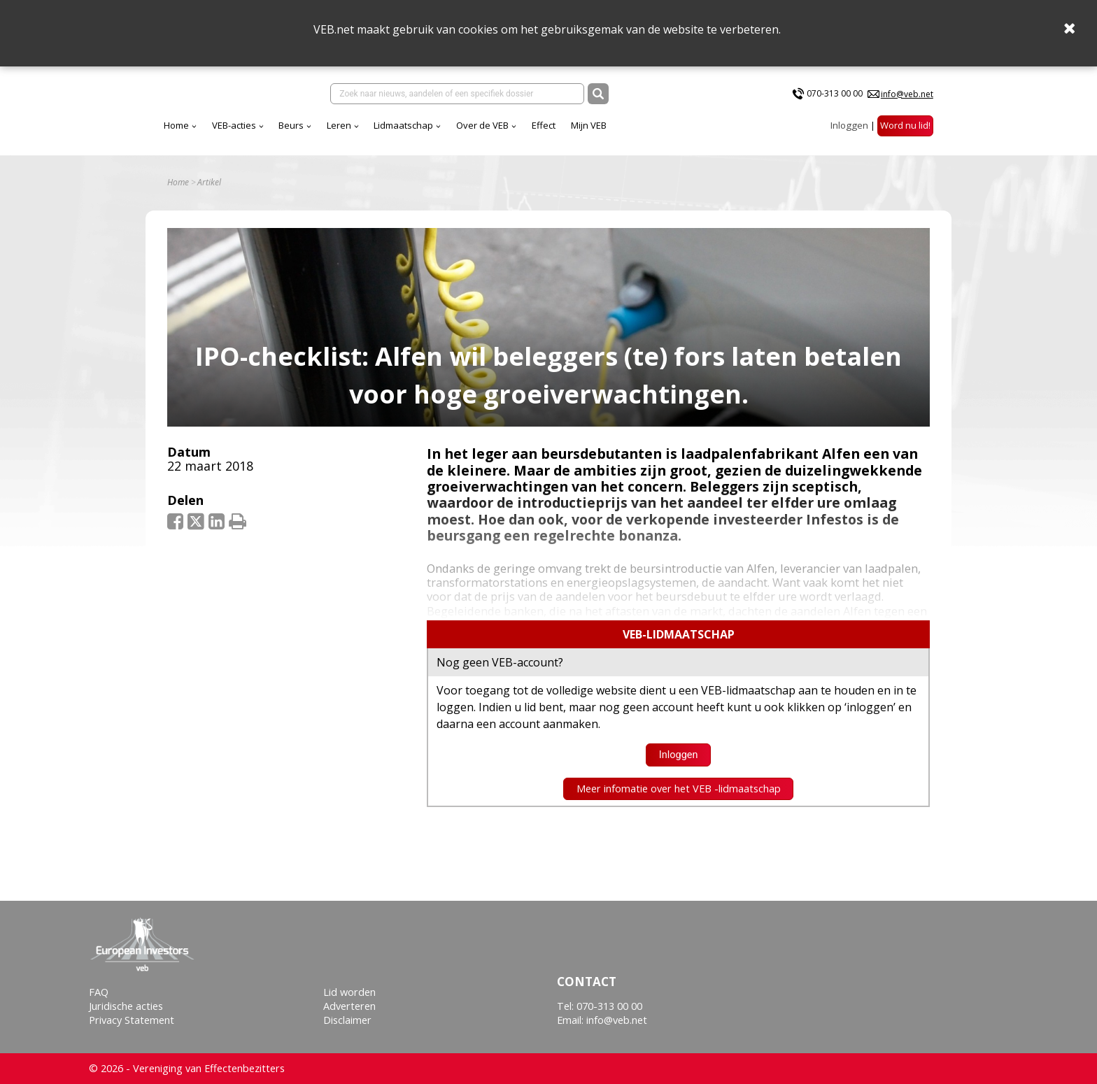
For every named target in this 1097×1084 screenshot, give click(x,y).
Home (299, 132)
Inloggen (849, 132)
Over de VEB (605, 132)
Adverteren (349, 1006)
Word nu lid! (905, 132)
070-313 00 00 (835, 97)
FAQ (98, 992)
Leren (462, 132)
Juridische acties (126, 1006)
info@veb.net (907, 97)
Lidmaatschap (526, 132)
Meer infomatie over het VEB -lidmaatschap (678, 799)
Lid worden (349, 992)
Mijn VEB (712, 132)
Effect (667, 132)
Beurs (414, 132)
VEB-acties (357, 132)
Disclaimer (347, 1020)
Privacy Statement (131, 1020)
